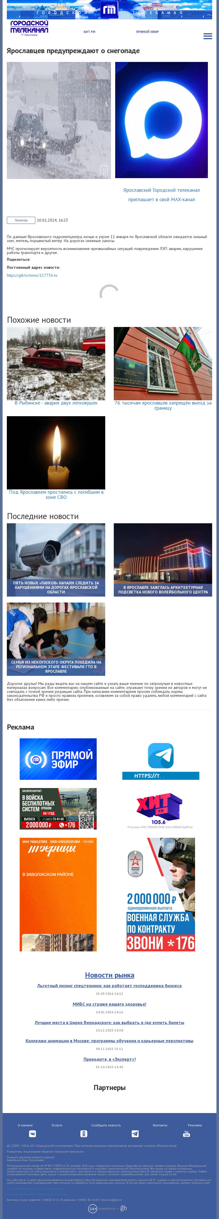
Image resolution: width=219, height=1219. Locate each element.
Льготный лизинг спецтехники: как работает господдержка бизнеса (109, 985)
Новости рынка (109, 975)
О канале (25, 1125)
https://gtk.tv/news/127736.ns (32, 275)
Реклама (195, 1125)
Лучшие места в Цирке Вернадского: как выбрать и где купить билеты (109, 1022)
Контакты (160, 1125)
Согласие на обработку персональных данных (37, 1194)
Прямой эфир (147, 32)
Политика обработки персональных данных (35, 1188)
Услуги (57, 1125)
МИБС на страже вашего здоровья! (109, 1004)
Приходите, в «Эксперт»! (110, 1059)
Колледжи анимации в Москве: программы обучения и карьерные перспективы (109, 1040)
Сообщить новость (106, 1125)
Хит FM (89, 32)
